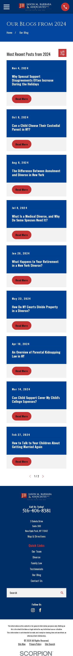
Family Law (36, 563)
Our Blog (36, 575)
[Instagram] (33, 610)
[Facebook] (40, 610)
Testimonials (36, 569)
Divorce (36, 557)
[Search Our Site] (62, 592)
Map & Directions (37, 536)
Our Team (36, 551)
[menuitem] (21, 644)
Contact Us (36, 581)
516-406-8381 (37, 511)
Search (13, 593)
